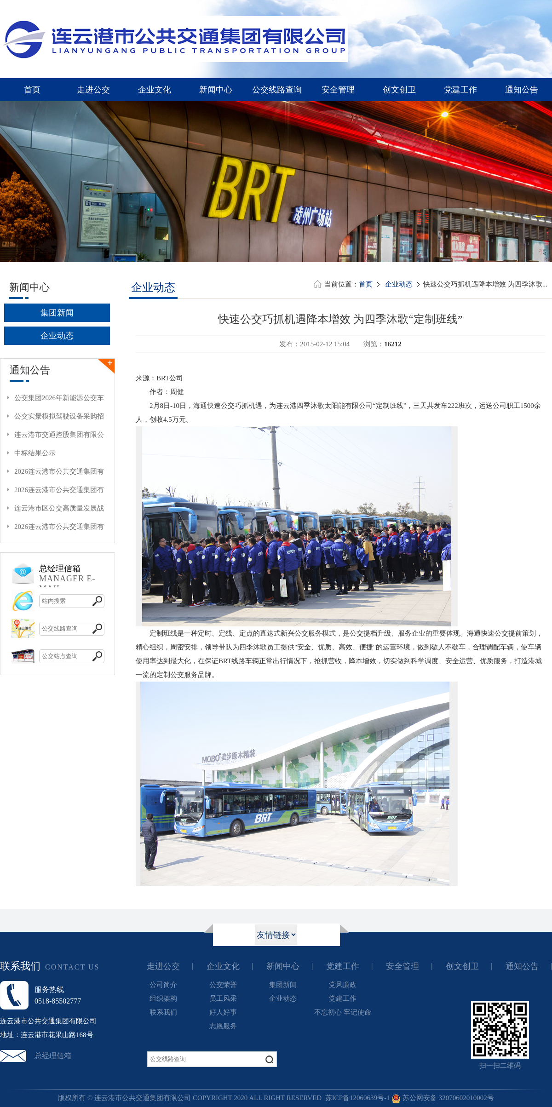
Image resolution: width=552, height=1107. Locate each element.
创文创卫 (399, 89)
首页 (32, 89)
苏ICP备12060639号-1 (357, 1097)
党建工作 (460, 89)
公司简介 (163, 984)
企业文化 (154, 89)
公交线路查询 (277, 89)
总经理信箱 (52, 1056)
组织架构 (163, 998)
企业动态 (57, 335)
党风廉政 (342, 984)
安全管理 (338, 89)
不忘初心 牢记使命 (342, 1012)
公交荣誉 (223, 984)
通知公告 (521, 89)
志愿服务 (223, 1026)
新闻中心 (215, 89)
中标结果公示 (35, 453)
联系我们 (163, 1012)
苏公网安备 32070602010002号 (442, 1097)
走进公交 (93, 89)
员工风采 (223, 998)
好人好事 (223, 1012)
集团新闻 (57, 312)
